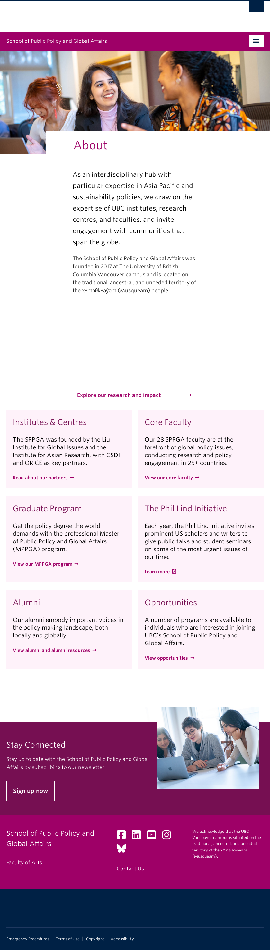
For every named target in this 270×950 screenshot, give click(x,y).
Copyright (95, 939)
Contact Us (130, 869)
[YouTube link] (154, 837)
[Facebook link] (123, 837)
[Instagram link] (169, 837)
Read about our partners (40, 477)
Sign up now (30, 790)
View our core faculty (169, 477)
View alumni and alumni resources (51, 650)
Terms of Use (68, 939)
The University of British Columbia (115, 13)
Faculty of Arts (24, 863)
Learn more (157, 571)
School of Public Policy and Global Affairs (56, 41)
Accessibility (122, 939)
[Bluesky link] (124, 850)
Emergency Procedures (27, 939)
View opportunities (166, 658)
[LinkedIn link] (139, 837)
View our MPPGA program (42, 564)
